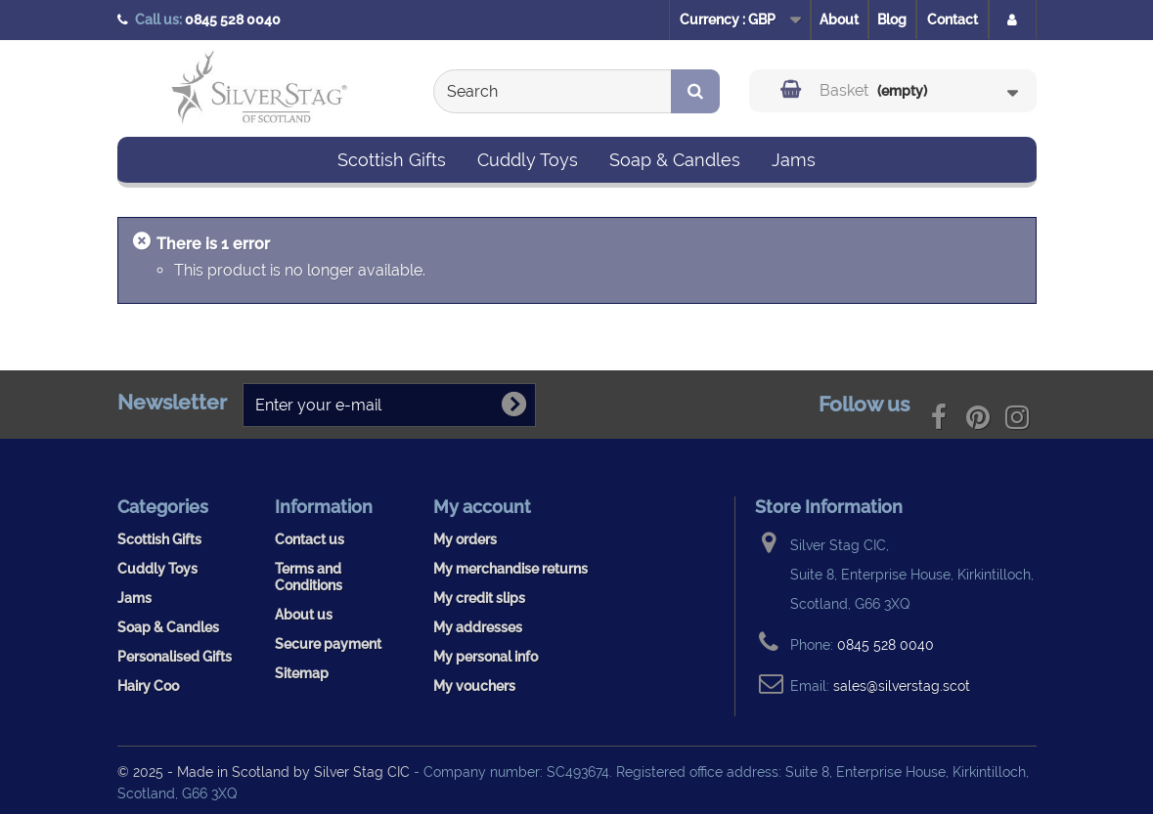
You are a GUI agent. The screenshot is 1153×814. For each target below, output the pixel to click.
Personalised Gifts (174, 656)
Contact (952, 19)
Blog (892, 19)
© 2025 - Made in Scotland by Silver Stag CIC (265, 771)
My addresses (477, 627)
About (839, 19)
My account (482, 506)
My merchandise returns (510, 568)
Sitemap (302, 672)
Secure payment (328, 643)
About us (304, 614)
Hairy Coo (148, 685)
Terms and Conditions (308, 576)
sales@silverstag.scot (901, 685)
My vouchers (474, 685)
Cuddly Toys (527, 160)
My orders (465, 539)
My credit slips (479, 597)
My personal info (485, 656)
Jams (794, 160)
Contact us (309, 539)
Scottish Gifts (391, 160)
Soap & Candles (674, 160)
